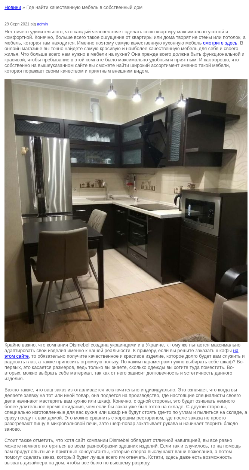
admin (42, 24)
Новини (12, 7)
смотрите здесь (220, 43)
